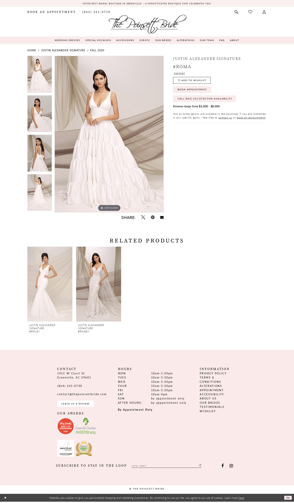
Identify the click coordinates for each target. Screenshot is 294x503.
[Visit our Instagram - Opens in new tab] (231, 467)
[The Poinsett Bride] (147, 24)
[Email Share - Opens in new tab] (162, 218)
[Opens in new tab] (65, 427)
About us (208, 399)
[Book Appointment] (51, 11)
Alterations (211, 386)
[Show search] (237, 12)
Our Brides (210, 403)
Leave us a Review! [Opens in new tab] (79, 405)
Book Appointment (195, 93)
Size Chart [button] (180, 74)
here (241, 499)
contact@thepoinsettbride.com (82, 394)
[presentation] (49, 284)
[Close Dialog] (5, 499)
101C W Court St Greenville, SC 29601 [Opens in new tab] (74, 376)
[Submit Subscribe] (212, 467)
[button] (265, 12)
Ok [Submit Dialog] (287, 499)
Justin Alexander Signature (63, 51)
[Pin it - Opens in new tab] (153, 217)
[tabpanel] (39, 76)
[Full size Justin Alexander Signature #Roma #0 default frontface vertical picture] (109, 135)
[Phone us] (96, 11)
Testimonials (212, 407)
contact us (225, 123)
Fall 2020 (97, 51)
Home (31, 51)
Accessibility (212, 395)
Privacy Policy (213, 374)
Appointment (212, 390)
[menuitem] (51, 11)
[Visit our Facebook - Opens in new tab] (222, 467)
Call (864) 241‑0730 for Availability (210, 104)
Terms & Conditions (210, 380)
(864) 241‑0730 (69, 386)
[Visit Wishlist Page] (251, 12)
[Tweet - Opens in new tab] (143, 217)
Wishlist (208, 411)
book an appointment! (251, 123)
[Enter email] (173, 467)
